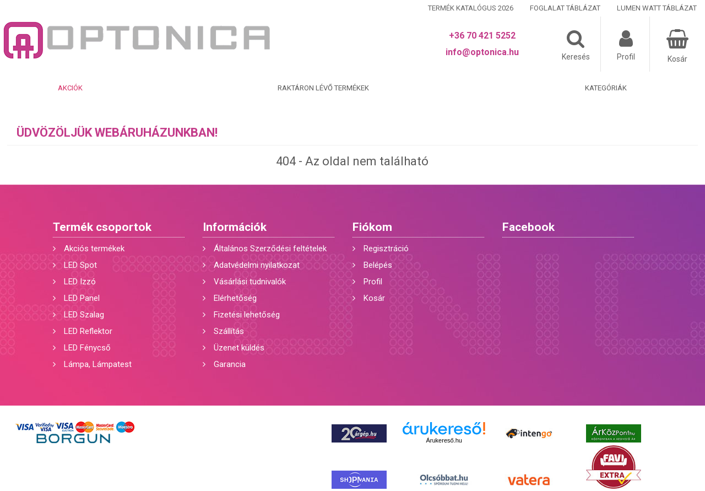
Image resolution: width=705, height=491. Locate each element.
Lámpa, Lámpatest (98, 364)
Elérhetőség (235, 298)
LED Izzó (80, 282)
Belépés (378, 265)
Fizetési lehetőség (247, 315)
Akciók (70, 88)
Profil (373, 282)
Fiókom (372, 227)
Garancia (230, 364)
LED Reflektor (88, 331)
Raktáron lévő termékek (323, 88)
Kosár (374, 298)
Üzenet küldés (239, 348)
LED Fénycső (87, 348)
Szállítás (229, 331)
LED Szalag (84, 315)
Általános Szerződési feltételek (270, 248)
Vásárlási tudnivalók (250, 282)
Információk (235, 227)
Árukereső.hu (444, 440)
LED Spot (80, 265)
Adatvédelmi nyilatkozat (257, 265)
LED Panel (82, 298)
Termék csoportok (102, 227)
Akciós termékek (94, 248)
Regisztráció (386, 248)
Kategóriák (606, 88)
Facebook (528, 227)
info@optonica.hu (482, 52)
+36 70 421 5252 (482, 35)
